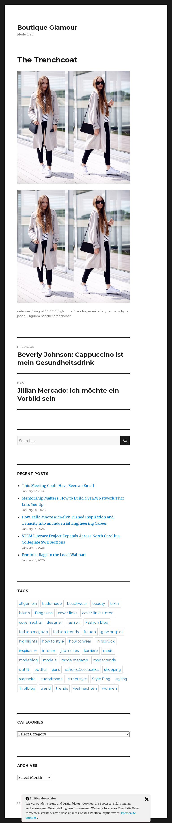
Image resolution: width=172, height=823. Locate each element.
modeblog (28, 660)
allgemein (28, 603)
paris (56, 669)
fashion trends (66, 632)
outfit (24, 669)
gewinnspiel (112, 632)
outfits (40, 669)
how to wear (80, 641)
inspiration (28, 651)
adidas (81, 311)
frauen (90, 632)
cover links (67, 613)
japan (21, 316)
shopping (112, 669)
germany (113, 311)
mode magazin (74, 660)
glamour (66, 311)
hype (125, 311)
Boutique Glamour (47, 27)
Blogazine (44, 613)
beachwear (77, 603)
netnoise (23, 311)
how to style (53, 641)
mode (108, 651)
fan (103, 311)
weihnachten (85, 688)
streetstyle (77, 679)
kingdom (33, 316)
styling (121, 679)
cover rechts (30, 622)
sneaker (47, 316)
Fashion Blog (96, 622)
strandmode (52, 679)
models (49, 660)
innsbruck (106, 641)
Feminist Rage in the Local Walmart (54, 554)
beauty (98, 603)
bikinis (24, 613)
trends (62, 688)
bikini (114, 603)
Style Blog (101, 679)
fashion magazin (33, 632)
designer (54, 622)
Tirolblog (27, 688)
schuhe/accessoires (82, 669)
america (93, 311)
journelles (69, 651)
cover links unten (98, 613)
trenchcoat (62, 316)
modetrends (104, 660)
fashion (73, 622)
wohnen (109, 688)
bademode (52, 603)
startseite (27, 679)
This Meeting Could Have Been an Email (58, 485)
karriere (91, 651)
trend (46, 688)
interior (48, 651)
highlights (28, 641)
